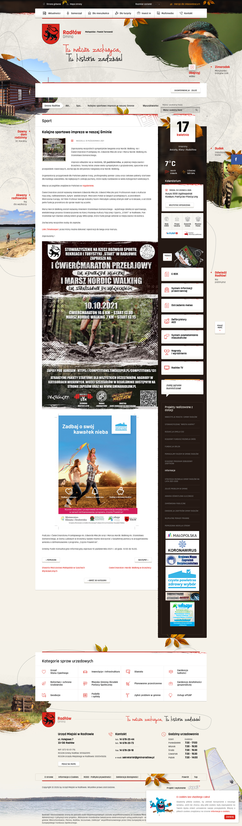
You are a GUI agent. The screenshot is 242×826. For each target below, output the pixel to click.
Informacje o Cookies (68, 777)
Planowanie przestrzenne (148, 683)
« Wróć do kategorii (97, 580)
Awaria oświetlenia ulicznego (179, 496)
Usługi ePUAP (184, 695)
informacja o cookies (220, 811)
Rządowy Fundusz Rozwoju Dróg (180, 439)
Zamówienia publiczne (175, 503)
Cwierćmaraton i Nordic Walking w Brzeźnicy (130, 567)
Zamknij (230, 816)
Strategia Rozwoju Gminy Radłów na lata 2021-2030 (182, 480)
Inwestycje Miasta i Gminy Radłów (181, 417)
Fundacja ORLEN (172, 446)
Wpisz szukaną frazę (172, 104)
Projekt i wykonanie (183, 788)
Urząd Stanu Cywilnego (59, 672)
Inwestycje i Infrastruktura (106, 671)
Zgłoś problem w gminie (176, 489)
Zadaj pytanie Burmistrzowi (174, 387)
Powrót (185, 777)
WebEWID (166, 225)
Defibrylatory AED (220, 327)
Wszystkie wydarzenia (179, 205)
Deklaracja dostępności (127, 777)
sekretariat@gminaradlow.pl (134, 757)
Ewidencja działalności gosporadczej (189, 683)
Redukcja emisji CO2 (174, 432)
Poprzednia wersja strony (177, 525)
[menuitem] (53, 13)
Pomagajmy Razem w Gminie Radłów (181, 454)
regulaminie (88, 185)
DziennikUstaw (187, 225)
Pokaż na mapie (69, 764)
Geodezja (55, 695)
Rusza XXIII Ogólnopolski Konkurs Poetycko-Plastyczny (181, 195)
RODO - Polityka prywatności (97, 777)
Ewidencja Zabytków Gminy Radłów (181, 511)
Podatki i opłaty (96, 695)
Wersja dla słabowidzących (187, 4)
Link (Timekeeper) (50, 229)
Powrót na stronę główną (61, 34)
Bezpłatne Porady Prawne (177, 518)
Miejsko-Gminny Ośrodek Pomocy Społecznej (105, 683)
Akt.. (68, 105)
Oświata (138, 671)
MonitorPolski (198, 225)
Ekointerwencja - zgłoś (185, 90)
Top (195, 777)
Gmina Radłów (52, 105)
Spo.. (78, 105)
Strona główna (54, 4)
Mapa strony (76, 4)
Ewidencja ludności (182, 672)
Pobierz (168, 255)
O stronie (49, 777)
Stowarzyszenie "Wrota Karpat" (180, 424)
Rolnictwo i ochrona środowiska (60, 683)
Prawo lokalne (177, 225)
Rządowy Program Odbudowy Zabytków (178, 462)
